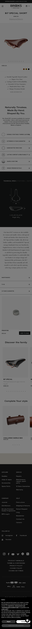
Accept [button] (23, 621)
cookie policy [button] (4, 609)
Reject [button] (8, 621)
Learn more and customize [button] (16, 625)
